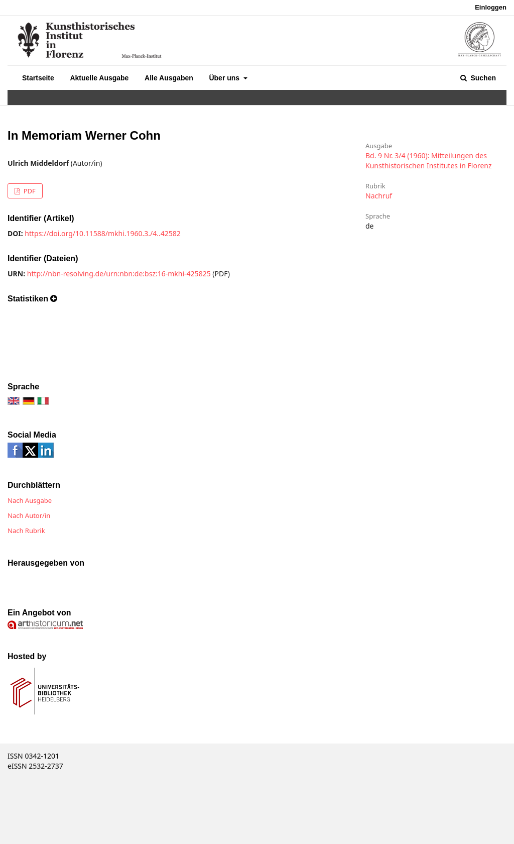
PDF (28, 190)
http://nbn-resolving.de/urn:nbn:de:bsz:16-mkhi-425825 (119, 273)
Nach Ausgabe (30, 500)
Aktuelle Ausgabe (99, 78)
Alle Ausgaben (169, 78)
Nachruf (378, 195)
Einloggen (490, 7)
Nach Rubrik (26, 530)
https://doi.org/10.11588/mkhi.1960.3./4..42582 (103, 233)
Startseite (38, 78)
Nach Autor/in (29, 515)
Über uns (225, 78)
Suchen (482, 78)
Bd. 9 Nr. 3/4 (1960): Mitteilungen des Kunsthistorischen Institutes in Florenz (428, 160)
